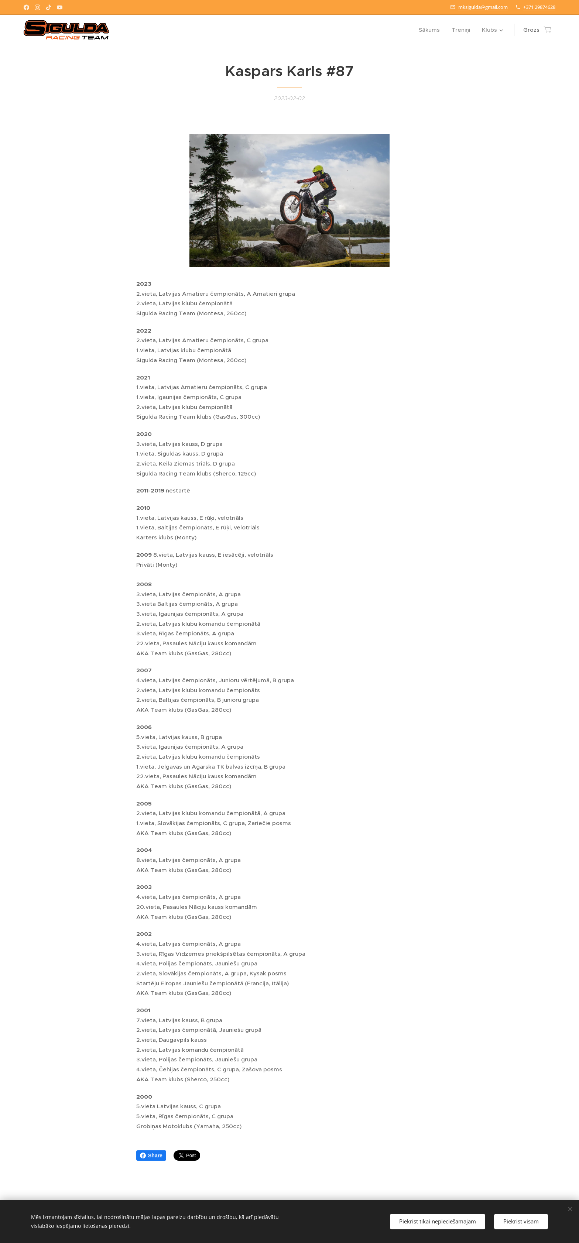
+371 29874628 (539, 7)
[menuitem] (431, 30)
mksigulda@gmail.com (483, 7)
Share (151, 1155)
